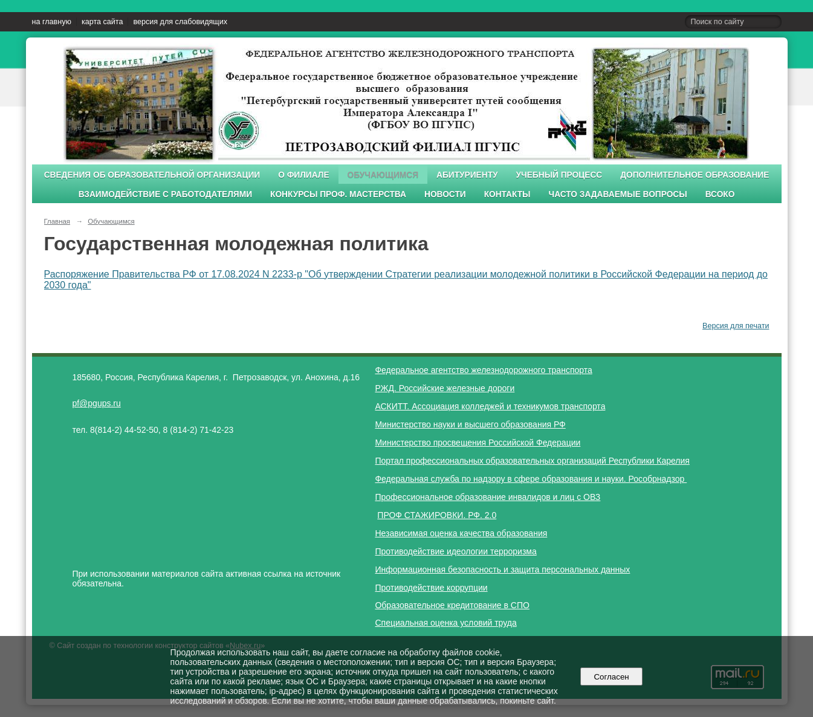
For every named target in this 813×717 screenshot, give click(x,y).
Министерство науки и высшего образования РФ (470, 424)
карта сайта (102, 22)
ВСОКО (720, 194)
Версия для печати (735, 326)
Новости (445, 194)
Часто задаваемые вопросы (618, 194)
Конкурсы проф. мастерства (338, 194)
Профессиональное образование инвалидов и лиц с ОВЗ (487, 497)
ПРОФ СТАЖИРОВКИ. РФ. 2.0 (436, 515)
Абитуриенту (467, 175)
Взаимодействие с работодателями (165, 194)
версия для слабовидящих (180, 22)
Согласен (611, 676)
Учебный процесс (559, 175)
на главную (51, 22)
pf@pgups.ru (96, 403)
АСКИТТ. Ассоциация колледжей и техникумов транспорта (490, 406)
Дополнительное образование (694, 175)
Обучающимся (383, 175)
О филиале (303, 175)
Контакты (507, 194)
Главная (57, 221)
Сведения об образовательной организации (152, 175)
